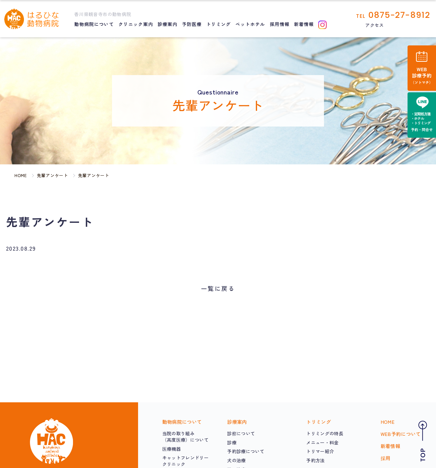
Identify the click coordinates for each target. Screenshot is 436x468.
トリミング (218, 24)
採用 (386, 458)
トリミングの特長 (324, 433)
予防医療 (192, 24)
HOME (388, 421)
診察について (241, 433)
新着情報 (304, 24)
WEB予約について (401, 433)
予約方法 (315, 460)
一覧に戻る (218, 288)
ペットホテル (250, 24)
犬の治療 (236, 460)
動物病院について (94, 24)
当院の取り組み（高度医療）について (185, 436)
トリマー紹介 (320, 451)
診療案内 (167, 24)
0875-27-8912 (399, 15)
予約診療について (245, 451)
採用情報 (279, 24)
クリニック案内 (135, 24)
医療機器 (171, 449)
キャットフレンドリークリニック (185, 460)
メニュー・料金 (322, 442)
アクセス (374, 25)
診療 (231, 442)
